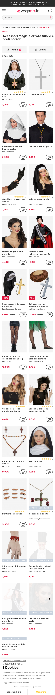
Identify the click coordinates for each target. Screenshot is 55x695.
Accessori (15, 27)
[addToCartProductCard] (23, 104)
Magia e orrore (29, 27)
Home (5, 27)
